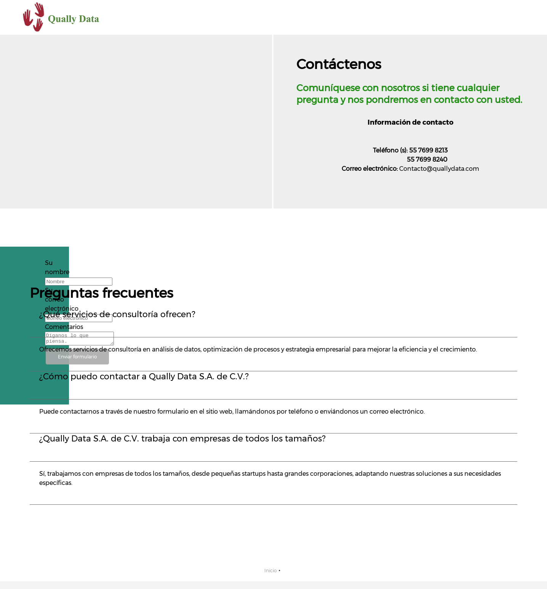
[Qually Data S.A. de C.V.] (61, 17)
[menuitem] (377, 17)
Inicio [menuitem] (270, 570)
